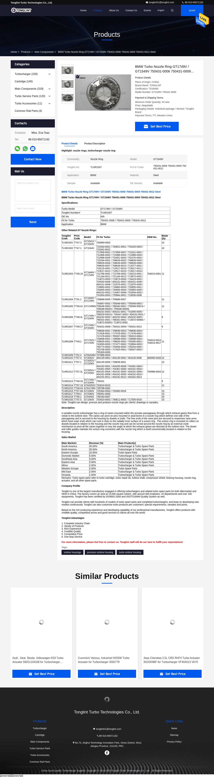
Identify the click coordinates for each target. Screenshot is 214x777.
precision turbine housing (100, 552)
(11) (28, 103)
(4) (28, 110)
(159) (26, 74)
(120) (30, 96)
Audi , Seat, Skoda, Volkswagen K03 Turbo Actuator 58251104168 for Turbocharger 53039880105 (37, 660)
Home (83, 10)
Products (97, 10)
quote (192, 10)
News (174, 728)
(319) (29, 88)
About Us (114, 10)
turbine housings (72, 552)
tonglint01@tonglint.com (160, 2)
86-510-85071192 (192, 2)
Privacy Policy (174, 741)
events (147, 10)
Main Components (44, 52)
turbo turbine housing (130, 552)
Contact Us (131, 10)
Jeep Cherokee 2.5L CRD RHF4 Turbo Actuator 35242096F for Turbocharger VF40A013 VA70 (171, 660)
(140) (24, 81)
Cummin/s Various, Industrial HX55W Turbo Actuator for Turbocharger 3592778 (103, 660)
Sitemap (174, 735)
